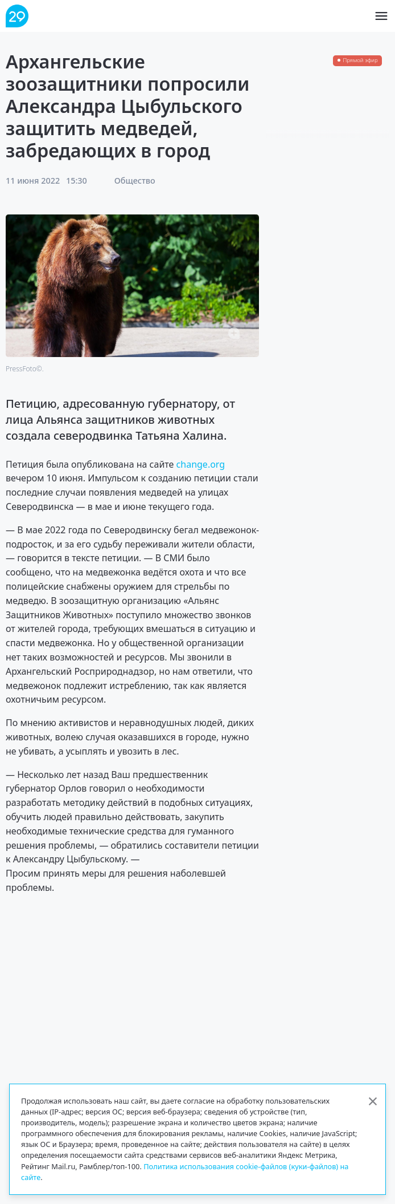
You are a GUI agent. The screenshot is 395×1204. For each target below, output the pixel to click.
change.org (200, 464)
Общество (134, 180)
